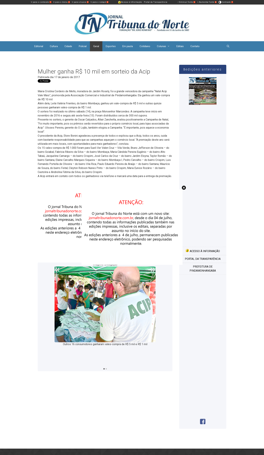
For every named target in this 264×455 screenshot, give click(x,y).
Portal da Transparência (155, 2)
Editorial (38, 46)
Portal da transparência (203, 258)
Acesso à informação (203, 251)
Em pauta (127, 46)
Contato (195, 46)
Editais (180, 46)
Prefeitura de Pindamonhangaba (203, 268)
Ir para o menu (61, 2)
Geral (96, 46)
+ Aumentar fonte (207, 2)
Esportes (111, 46)
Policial (83, 46)
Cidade (68, 46)
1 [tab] (104, 369)
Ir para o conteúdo (41, 2)
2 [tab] (106, 369)
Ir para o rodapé (99, 2)
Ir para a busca (80, 2)
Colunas (165, 46)
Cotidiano (145, 46)
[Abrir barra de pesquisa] (228, 46)
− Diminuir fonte (186, 2)
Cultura (54, 46)
